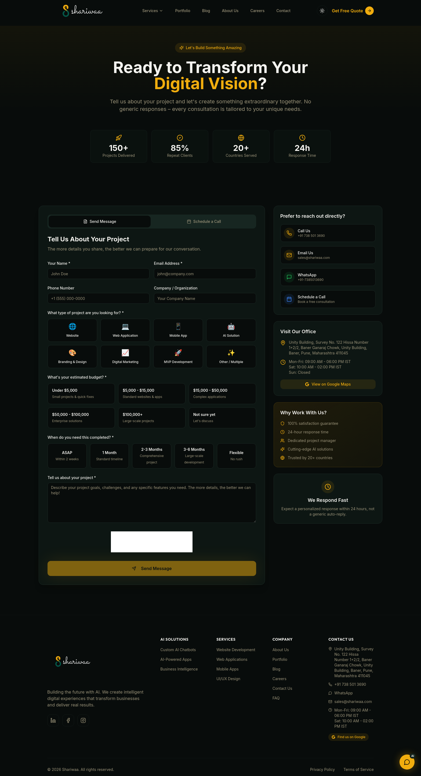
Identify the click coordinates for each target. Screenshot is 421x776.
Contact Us (282, 688)
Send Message (99, 221)
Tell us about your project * (72, 477)
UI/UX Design (228, 678)
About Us (230, 6)
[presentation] (152, 541)
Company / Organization (175, 288)
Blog (206, 6)
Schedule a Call (204, 221)
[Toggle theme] (322, 6)
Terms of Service (358, 769)
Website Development (235, 649)
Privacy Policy (322, 769)
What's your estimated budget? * (77, 377)
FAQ (276, 698)
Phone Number (61, 288)
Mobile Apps (227, 669)
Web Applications (231, 659)
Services (152, 6)
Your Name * (59, 263)
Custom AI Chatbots (178, 649)
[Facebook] (68, 720)
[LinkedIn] (53, 720)
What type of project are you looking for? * (86, 312)
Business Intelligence (179, 669)
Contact (283, 6)
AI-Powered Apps (175, 659)
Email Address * (168, 263)
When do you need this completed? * (81, 437)
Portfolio (182, 6)
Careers (257, 6)
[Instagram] (83, 720)
